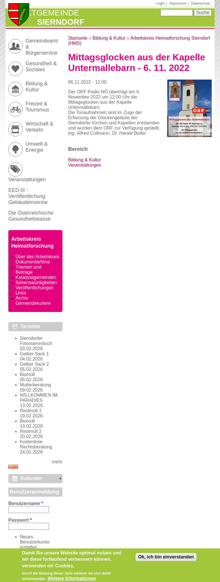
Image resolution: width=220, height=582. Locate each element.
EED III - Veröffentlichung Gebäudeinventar (28, 196)
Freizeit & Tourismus (37, 107)
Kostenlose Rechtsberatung (36, 444)
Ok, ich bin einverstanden (166, 559)
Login (160, 3)
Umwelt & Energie (36, 147)
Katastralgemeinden (35, 277)
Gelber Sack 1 (34, 353)
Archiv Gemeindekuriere (33, 301)
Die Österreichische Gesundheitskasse (30, 216)
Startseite (78, 38)
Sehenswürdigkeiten (36, 282)
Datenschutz (200, 3)
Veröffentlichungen (34, 287)
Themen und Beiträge (28, 270)
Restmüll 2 (31, 431)
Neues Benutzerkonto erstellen (34, 542)
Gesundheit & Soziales (41, 66)
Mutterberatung (35, 384)
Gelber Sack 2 (34, 364)
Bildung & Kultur (109, 38)
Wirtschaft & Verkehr (39, 127)
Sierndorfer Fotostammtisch (36, 341)
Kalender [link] (31, 478)
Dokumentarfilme (32, 261)
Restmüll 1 (31, 410)
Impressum (177, 3)
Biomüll (27, 374)
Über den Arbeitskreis (37, 256)
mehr (57, 461)
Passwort (20, 520)
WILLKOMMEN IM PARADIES (39, 398)
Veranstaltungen (84, 165)
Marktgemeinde (43, 12)
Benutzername (25, 503)
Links (20, 292)
